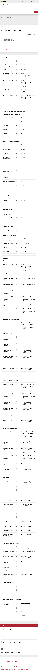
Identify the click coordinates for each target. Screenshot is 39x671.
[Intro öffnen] (36, 1)
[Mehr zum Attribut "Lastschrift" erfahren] (16, 570)
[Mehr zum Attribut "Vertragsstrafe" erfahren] (16, 611)
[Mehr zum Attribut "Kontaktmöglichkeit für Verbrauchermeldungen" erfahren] (16, 603)
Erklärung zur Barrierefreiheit (8, 669)
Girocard (24, 73)
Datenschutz (19, 666)
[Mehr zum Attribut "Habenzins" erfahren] (16, 69)
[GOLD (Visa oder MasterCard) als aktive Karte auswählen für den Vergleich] (21, 91)
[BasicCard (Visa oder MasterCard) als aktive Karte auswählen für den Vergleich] (21, 76)
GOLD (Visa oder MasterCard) (28, 91)
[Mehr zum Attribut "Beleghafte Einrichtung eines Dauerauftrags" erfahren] (16, 546)
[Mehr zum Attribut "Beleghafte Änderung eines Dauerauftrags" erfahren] (16, 556)
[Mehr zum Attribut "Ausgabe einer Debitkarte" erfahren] (16, 80)
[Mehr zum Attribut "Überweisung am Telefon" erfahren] (16, 513)
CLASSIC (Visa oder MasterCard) (28, 89)
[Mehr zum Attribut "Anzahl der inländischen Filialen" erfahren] (16, 181)
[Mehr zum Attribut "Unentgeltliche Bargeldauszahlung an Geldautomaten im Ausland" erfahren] (16, 200)
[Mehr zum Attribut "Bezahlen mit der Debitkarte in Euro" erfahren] (16, 304)
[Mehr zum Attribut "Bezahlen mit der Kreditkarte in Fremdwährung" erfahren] (16, 420)
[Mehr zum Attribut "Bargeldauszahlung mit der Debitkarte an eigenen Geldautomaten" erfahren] (16, 278)
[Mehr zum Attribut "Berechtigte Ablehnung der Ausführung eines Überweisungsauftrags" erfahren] (16, 534)
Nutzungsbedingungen (23, 669)
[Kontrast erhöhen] (26, 1)
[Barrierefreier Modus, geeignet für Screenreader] (31, 1)
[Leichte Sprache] (34, 1)
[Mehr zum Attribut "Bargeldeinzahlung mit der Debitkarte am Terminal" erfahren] (16, 273)
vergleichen (6, 49)
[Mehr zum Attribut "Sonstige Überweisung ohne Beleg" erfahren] (16, 517)
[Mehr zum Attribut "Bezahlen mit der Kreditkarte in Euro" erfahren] (16, 415)
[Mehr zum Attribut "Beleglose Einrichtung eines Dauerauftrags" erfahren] (16, 551)
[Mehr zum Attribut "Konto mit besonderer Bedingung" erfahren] (16, 144)
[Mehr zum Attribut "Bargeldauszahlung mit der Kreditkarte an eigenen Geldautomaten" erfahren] (16, 393)
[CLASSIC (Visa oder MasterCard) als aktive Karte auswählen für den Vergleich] (21, 89)
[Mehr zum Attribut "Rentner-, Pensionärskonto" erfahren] (16, 166)
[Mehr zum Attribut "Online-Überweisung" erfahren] (16, 500)
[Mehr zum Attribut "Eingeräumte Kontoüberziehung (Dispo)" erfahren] (16, 64)
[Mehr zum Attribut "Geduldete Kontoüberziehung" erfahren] (16, 243)
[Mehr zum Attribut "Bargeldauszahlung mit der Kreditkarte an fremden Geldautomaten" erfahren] (16, 401)
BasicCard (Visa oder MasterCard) (26, 76)
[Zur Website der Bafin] (3, 1)
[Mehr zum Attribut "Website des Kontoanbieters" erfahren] (16, 608)
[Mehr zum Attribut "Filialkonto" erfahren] (16, 121)
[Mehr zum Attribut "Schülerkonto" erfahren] (16, 153)
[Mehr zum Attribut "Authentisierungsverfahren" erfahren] (16, 133)
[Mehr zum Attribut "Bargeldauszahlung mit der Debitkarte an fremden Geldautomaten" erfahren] (16, 290)
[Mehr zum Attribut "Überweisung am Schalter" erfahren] (16, 504)
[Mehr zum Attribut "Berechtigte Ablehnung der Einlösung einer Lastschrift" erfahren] (16, 574)
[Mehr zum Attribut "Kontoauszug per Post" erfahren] (16, 481)
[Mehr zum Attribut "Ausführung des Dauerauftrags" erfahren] (16, 566)
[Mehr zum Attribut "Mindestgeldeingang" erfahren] (16, 149)
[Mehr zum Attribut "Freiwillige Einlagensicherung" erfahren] (16, 217)
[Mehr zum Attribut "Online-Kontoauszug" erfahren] (16, 490)
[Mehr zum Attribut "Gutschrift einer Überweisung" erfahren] (16, 530)
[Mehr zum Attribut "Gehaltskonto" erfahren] (16, 162)
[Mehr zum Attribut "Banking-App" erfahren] (16, 129)
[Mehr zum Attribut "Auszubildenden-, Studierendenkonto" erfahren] (16, 157)
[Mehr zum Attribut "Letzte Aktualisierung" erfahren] (16, 615)
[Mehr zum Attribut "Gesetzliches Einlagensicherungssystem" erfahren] (16, 213)
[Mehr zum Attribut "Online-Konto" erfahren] (16, 104)
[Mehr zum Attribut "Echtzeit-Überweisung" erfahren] (16, 526)
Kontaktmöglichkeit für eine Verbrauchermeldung (10, 40)
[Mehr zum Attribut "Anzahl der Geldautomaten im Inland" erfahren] (16, 195)
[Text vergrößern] (29, 1)
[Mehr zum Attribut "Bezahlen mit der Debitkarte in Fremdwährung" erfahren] (16, 308)
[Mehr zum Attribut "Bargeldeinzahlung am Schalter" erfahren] (16, 586)
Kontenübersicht (8, 17)
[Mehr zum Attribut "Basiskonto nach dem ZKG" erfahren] (16, 117)
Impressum (10, 666)
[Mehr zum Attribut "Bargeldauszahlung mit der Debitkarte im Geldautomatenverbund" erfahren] (16, 284)
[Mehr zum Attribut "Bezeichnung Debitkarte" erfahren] (16, 73)
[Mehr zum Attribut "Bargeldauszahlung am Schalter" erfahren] (16, 590)
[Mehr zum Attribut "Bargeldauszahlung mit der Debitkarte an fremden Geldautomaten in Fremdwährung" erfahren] (16, 296)
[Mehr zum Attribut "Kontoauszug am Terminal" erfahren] (16, 486)
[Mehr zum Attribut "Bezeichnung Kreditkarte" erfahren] (16, 89)
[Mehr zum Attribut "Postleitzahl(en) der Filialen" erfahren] (16, 185)
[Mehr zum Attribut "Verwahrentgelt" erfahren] (16, 251)
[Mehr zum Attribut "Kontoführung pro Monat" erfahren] (16, 61)
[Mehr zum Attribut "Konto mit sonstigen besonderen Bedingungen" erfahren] (16, 170)
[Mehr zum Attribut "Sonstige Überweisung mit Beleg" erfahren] (16, 521)
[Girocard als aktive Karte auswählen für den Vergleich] (21, 73)
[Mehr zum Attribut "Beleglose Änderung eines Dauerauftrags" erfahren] (16, 561)
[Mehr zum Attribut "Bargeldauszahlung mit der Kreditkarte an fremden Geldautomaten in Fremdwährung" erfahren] (16, 408)
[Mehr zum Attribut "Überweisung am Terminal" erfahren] (16, 509)
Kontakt (3, 666)
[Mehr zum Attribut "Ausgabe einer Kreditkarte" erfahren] (16, 95)
